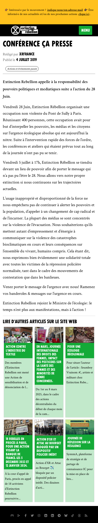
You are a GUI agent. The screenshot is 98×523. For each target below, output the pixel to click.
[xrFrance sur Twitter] (32, 515)
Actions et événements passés (22, 68)
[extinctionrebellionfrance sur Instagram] (39, 515)
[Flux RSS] (86, 515)
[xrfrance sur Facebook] (25, 515)
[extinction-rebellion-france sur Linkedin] (52, 515)
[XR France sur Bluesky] (66, 515)
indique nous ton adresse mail (65, 10)
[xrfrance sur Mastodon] (12, 515)
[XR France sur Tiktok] (72, 515)
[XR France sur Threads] (79, 515)
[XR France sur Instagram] (59, 515)
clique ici (83, 14)
